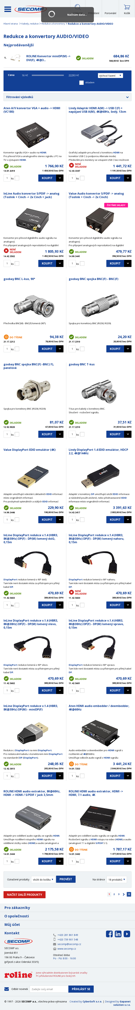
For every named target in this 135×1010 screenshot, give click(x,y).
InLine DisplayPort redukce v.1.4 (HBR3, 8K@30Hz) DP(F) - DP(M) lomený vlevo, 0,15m (31, 624)
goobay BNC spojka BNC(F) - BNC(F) (93, 279)
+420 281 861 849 (67, 935)
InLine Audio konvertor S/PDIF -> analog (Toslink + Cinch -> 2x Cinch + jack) (31, 195)
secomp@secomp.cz (69, 944)
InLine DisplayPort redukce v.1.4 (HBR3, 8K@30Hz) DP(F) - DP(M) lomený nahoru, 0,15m (96, 538)
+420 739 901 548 (67, 939)
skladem (89, 82)
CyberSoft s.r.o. (92, 1001)
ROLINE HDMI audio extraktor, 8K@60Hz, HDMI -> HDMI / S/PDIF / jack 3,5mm (32, 793)
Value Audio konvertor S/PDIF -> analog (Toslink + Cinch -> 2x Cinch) (96, 195)
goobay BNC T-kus (82, 364)
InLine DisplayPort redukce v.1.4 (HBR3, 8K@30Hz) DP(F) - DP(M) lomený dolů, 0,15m (31, 538)
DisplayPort (10, 579)
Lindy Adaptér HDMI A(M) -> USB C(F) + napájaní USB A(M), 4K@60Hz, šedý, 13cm (97, 109)
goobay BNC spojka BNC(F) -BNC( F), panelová (29, 366)
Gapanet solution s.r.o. (122, 1003)
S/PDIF (99, 843)
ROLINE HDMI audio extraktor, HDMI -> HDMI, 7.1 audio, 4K (96, 793)
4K (84, 754)
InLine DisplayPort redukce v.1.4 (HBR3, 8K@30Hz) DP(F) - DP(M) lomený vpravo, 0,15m (96, 624)
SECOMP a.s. (31, 9)
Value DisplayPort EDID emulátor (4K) (30, 449)
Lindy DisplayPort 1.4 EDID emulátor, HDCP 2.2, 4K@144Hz (98, 451)
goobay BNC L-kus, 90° (19, 279)
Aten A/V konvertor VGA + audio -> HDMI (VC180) (32, 109)
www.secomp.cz (66, 948)
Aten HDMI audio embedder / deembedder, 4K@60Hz (99, 707)
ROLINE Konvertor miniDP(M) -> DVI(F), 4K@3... (48, 58)
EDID (49, 494)
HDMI (43, 152)
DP (92, 494)
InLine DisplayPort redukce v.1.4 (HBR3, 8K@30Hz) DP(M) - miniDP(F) (31, 707)
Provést (66, 879)
